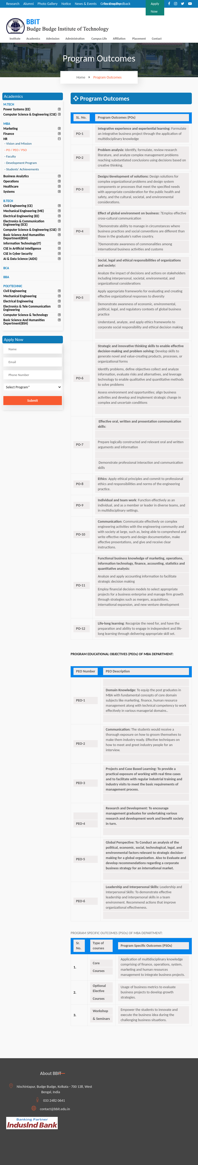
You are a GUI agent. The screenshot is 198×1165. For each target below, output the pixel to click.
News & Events (85, 4)
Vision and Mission (18, 143)
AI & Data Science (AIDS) (20, 258)
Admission (53, 38)
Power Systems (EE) (16, 109)
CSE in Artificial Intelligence (22, 248)
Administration (75, 38)
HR (5, 139)
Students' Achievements (21, 169)
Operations (11, 181)
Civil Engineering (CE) (18, 205)
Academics (33, 38)
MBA (6, 124)
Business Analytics (16, 176)
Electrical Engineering (18, 301)
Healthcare (11, 186)
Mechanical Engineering (20, 296)
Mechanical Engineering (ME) (23, 211)
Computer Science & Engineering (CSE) (29, 114)
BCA (6, 268)
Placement (139, 38)
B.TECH (8, 201)
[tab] (32, 109)
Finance (8, 133)
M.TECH (8, 104)
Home (84, 77)
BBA (6, 277)
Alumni (28, 4)
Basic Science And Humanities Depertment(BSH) (24, 321)
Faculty (10, 156)
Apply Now (155, 8)
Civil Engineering (14, 291)
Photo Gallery (47, 4)
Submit (32, 400)
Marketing (10, 128)
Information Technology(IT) (22, 243)
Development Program (20, 163)
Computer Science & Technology (25, 315)
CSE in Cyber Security (17, 253)
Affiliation (119, 38)
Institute (15, 38)
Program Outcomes (107, 77)
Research (12, 4)
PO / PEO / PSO (15, 150)
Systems (9, 191)
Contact (157, 38)
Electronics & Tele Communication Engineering (27, 308)
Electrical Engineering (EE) (21, 216)
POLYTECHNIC (12, 286)
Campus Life (99, 38)
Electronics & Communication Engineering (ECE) (23, 223)
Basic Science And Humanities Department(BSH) (24, 236)
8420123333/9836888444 (123, 11)
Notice (66, 4)
